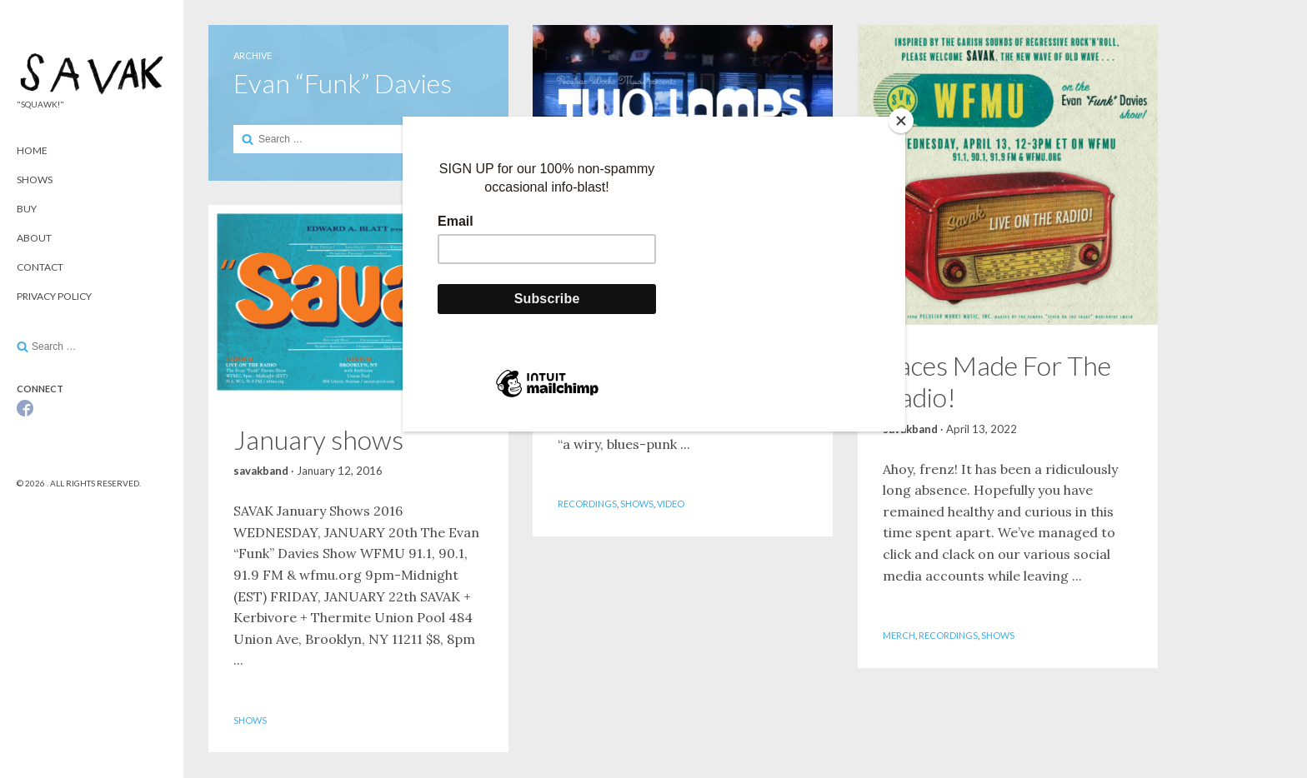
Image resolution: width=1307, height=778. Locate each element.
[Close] (901, 120)
